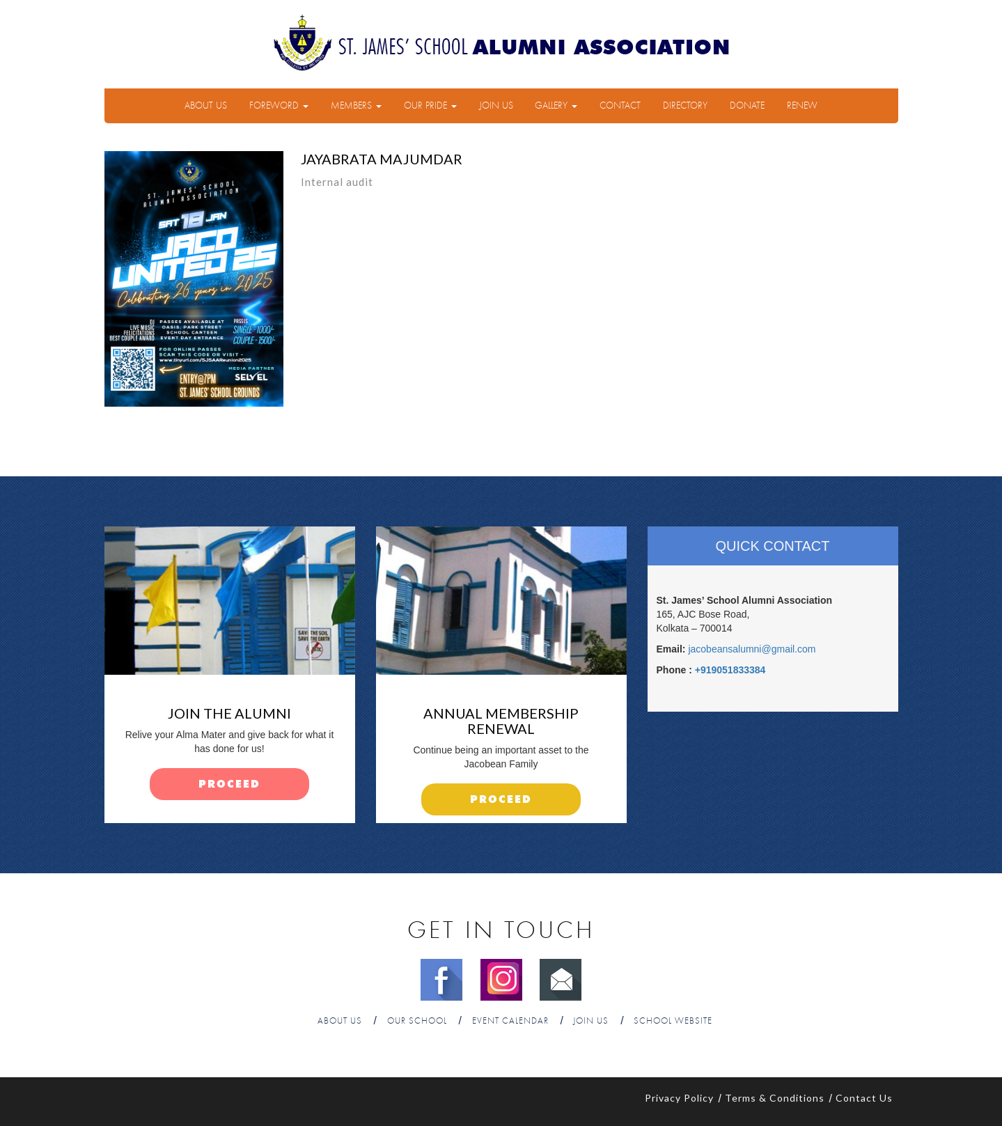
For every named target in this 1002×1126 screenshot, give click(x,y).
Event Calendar (510, 1021)
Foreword (278, 106)
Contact (620, 106)
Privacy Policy (679, 1098)
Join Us (496, 106)
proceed (229, 784)
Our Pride (430, 106)
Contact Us (864, 1098)
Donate (747, 106)
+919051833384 (730, 669)
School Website (673, 1021)
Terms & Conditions (774, 1098)
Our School (417, 1021)
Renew (802, 106)
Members (356, 106)
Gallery (556, 106)
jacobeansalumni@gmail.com (751, 649)
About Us (206, 106)
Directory (685, 106)
